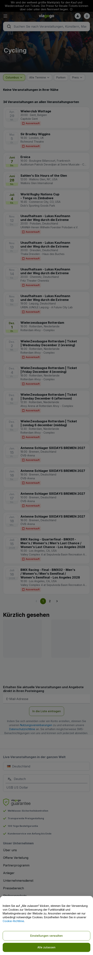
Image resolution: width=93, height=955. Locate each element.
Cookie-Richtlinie (13, 921)
